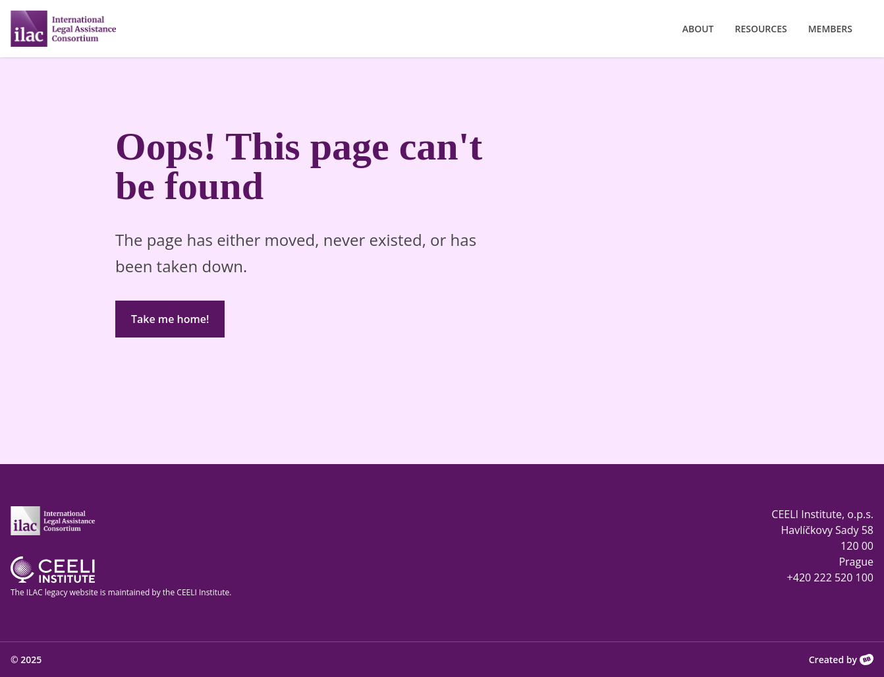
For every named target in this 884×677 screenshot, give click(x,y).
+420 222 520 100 (830, 577)
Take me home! (170, 319)
